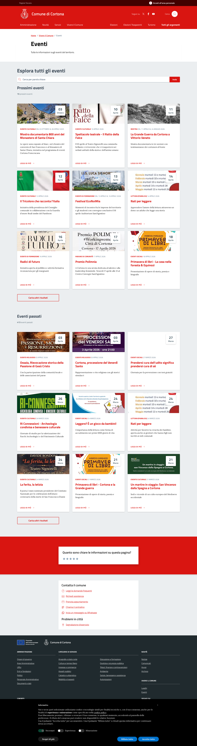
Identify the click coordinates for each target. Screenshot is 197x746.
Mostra (134, 129)
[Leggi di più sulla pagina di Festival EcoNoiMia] (82, 224)
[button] (158, 705)
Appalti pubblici (65, 671)
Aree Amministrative (25, 663)
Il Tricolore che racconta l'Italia (40, 201)
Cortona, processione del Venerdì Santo (96, 364)
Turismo (151, 24)
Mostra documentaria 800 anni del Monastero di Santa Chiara (42, 135)
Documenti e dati (24, 683)
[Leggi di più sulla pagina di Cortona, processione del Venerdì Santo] (82, 386)
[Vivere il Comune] (75, 25)
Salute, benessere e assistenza (113, 675)
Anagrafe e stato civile (68, 659)
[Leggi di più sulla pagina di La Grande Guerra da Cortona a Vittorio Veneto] (138, 163)
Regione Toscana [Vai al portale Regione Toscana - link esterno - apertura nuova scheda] (25, 3)
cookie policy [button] (100, 712)
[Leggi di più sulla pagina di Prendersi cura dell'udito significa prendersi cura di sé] (138, 386)
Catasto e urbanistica (67, 675)
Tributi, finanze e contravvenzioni (113, 667)
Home (33, 35)
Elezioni (113, 24)
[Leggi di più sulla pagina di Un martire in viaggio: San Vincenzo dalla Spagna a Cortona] (138, 508)
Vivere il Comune (46, 35)
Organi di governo (24, 659)
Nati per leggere (141, 201)
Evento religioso (27, 357)
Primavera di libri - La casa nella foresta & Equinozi (151, 263)
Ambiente (104, 671)
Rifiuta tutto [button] (127, 739)
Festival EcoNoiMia (87, 201)
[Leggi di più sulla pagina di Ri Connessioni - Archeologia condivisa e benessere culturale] (27, 447)
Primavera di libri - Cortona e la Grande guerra (95, 486)
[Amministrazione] (28, 25)
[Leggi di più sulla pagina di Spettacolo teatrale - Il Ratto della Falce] (82, 163)
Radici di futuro (30, 261)
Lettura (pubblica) (139, 196)
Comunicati (146, 663)
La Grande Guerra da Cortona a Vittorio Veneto (150, 135)
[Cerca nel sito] (175, 14)
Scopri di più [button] (48, 739)
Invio (175, 79)
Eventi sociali (137, 256)
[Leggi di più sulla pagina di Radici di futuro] (27, 285)
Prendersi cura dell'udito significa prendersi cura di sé (152, 364)
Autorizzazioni (106, 679)
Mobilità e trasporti (66, 679)
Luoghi (144, 688)
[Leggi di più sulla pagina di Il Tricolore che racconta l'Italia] (27, 224)
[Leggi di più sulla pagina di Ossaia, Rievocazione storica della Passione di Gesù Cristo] (27, 386)
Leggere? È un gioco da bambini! (95, 423)
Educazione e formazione (110, 659)
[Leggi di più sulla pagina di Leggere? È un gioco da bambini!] (82, 447)
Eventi (144, 692)
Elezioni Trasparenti (133, 24)
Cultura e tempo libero (68, 663)
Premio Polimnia (86, 261)
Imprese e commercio (67, 667)
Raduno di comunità (84, 256)
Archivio (144, 671)
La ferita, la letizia (31, 484)
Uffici (19, 667)
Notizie (144, 659)
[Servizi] (58, 25)
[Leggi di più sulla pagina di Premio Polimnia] (82, 285)
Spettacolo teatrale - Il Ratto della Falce (97, 135)
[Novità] (45, 25)
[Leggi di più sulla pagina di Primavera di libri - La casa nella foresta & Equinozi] (138, 285)
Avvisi (143, 667)
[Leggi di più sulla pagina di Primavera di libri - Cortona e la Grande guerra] (82, 508)
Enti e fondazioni (24, 671)
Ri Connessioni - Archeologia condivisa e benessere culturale (40, 425)
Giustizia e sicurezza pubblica (112, 663)
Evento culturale (28, 129)
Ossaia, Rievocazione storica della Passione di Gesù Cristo (41, 364)
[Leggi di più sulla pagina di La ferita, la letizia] (27, 508)
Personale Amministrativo (28, 679)
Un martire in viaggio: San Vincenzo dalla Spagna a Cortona (153, 486)
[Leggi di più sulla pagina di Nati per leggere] (138, 224)
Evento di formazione (84, 196)
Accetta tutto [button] (148, 739)
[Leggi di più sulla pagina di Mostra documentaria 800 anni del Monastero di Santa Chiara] (27, 163)
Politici (19, 675)
